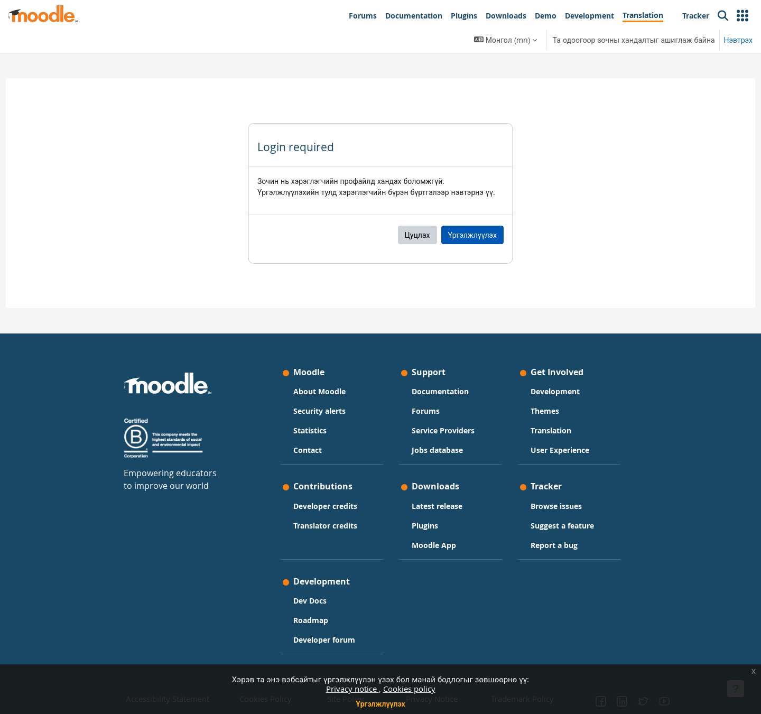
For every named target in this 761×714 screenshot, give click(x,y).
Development (555, 391)
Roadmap (310, 620)
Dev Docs (310, 601)
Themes (545, 411)
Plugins (425, 526)
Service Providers (443, 430)
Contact (307, 450)
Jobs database (437, 450)
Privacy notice (352, 688)
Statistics (310, 430)
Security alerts (319, 411)
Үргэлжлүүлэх (380, 704)
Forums (426, 411)
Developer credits (325, 506)
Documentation (440, 391)
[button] (742, 15)
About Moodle (319, 391)
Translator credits (325, 526)
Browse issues (556, 506)
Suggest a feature (562, 526)
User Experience (560, 450)
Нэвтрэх (738, 40)
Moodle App (434, 545)
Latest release (437, 506)
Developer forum (324, 640)
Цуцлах (417, 235)
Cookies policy (409, 688)
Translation (551, 430)
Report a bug (554, 545)
